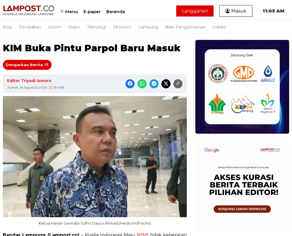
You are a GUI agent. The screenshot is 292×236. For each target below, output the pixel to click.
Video (74, 27)
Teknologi (96, 27)
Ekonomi (122, 27)
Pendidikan (30, 27)
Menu (69, 11)
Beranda (115, 11)
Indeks (219, 27)
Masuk (235, 11)
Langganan (195, 11)
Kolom (54, 27)
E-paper (92, 11)
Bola (7, 27)
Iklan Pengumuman (185, 27)
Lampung (148, 27)
